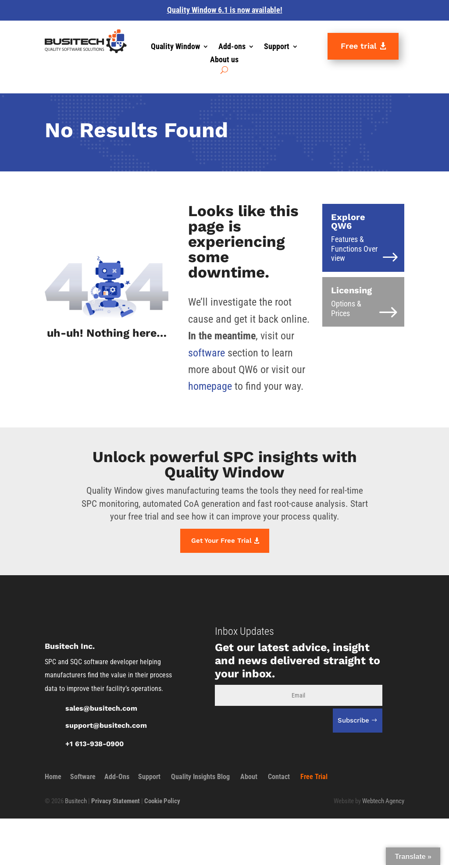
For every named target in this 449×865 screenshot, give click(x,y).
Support (276, 47)
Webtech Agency (383, 801)
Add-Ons (116, 776)
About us (224, 60)
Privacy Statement (115, 801)
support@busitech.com (106, 725)
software (206, 353)
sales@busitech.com (101, 708)
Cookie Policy (162, 801)
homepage (210, 386)
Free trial (359, 45)
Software (83, 776)
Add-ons (232, 47)
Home (53, 776)
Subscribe (353, 720)
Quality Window (175, 47)
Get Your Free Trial (221, 541)
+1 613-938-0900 (94, 744)
